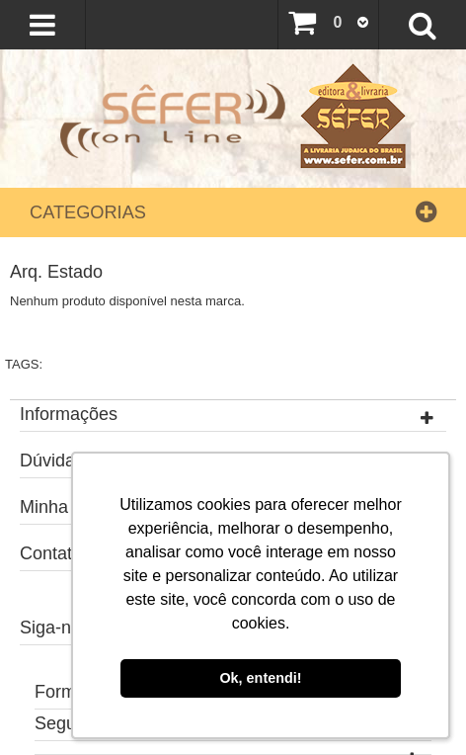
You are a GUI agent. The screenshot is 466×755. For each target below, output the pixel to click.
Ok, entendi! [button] (260, 678)
